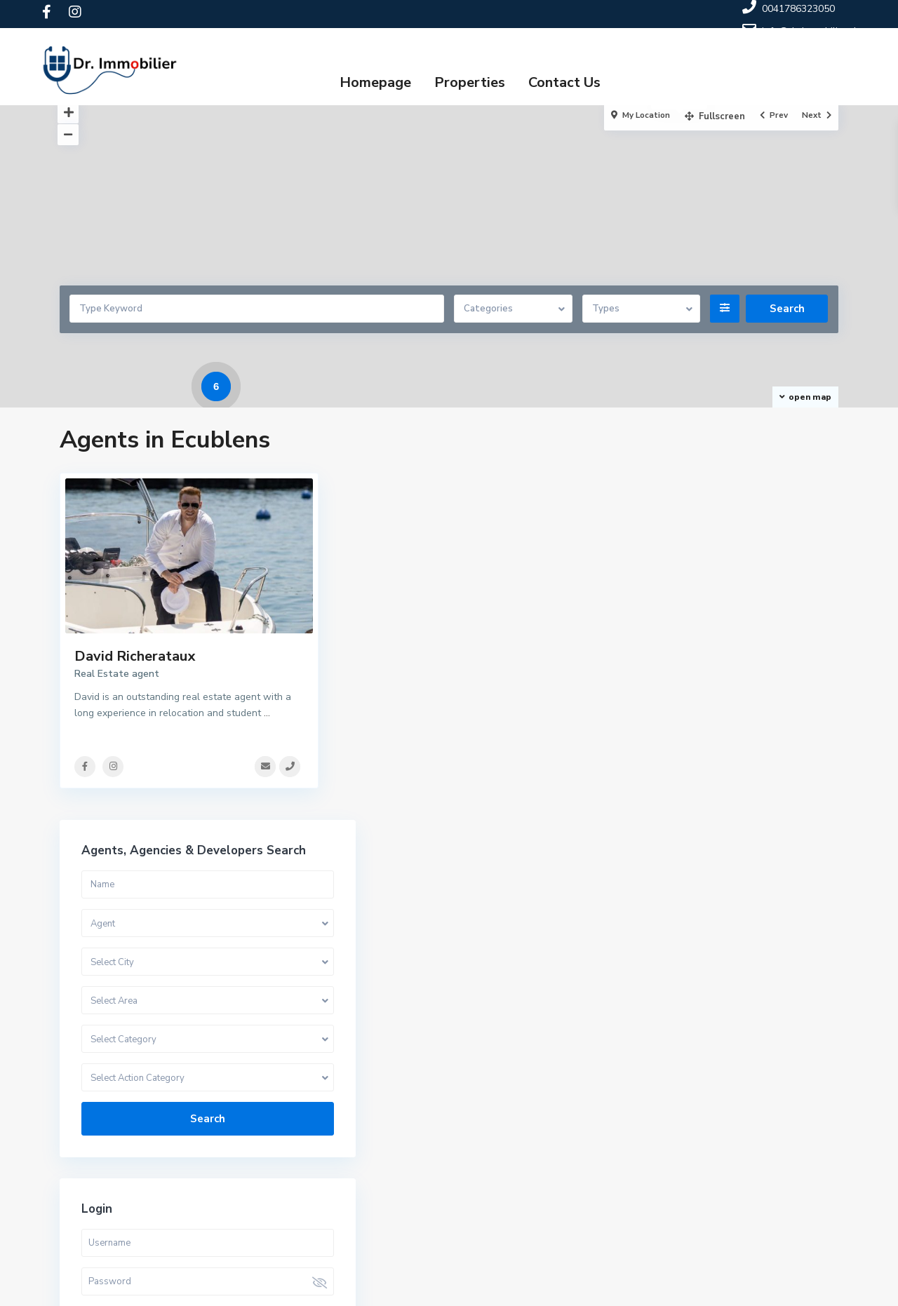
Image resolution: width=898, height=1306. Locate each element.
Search (728, 741)
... (267, 713)
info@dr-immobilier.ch (810, 31)
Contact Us (564, 82)
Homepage (375, 82)
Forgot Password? (679, 997)
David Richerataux (134, 656)
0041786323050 (516, 1182)
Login (729, 945)
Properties (469, 82)
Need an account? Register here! (706, 982)
